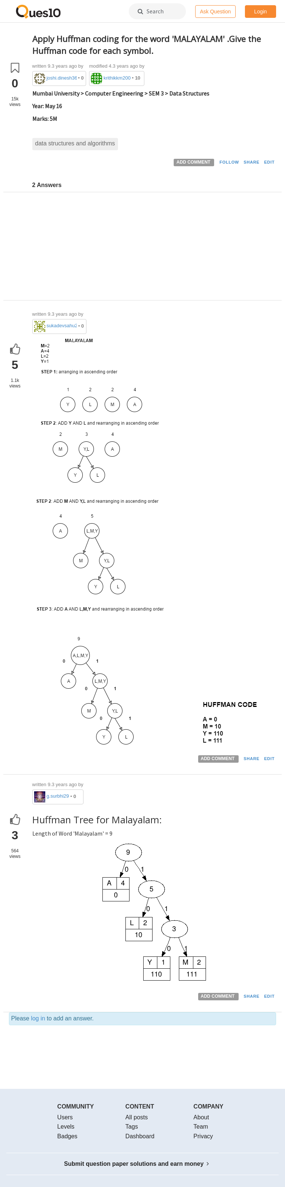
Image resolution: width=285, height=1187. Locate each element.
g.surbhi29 (57, 796)
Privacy (203, 1136)
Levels (65, 1126)
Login (260, 12)
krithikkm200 (117, 78)
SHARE (252, 162)
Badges (67, 1136)
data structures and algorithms (75, 143)
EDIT (269, 162)
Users (65, 1117)
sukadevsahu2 (61, 325)
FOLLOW (229, 162)
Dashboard (139, 1136)
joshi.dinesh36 (61, 78)
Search (151, 11)
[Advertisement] (154, 248)
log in (38, 1018)
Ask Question (215, 12)
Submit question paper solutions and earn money (136, 1164)
